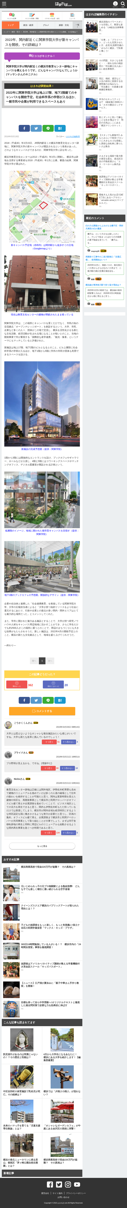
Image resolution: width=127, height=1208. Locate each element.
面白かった (17, 684)
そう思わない (69, 742)
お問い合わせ (63, 1197)
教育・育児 (16, 32)
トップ (10, 25)
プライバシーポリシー (76, 1193)
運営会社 (45, 1193)
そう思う (49, 742)
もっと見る (42, 846)
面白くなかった (53, 684)
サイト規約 (58, 1193)
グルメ (46, 25)
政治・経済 (28, 25)
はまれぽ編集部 (73, 136)
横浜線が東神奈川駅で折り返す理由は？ (103, 285)
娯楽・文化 (63, 25)
